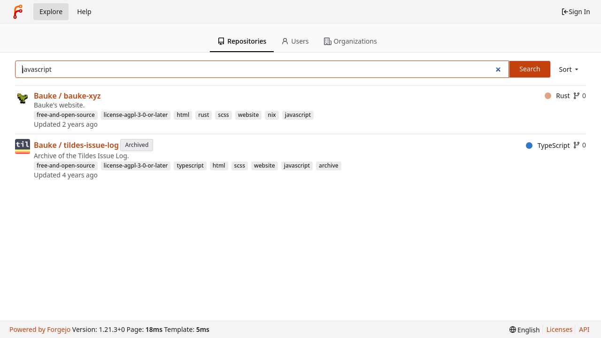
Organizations (350, 41)
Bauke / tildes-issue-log (76, 145)
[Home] (18, 11)
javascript (298, 115)
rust (203, 115)
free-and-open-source (66, 115)
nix (272, 115)
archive (329, 165)
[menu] (569, 69)
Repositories (241, 41)
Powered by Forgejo (39, 329)
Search (529, 68)
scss (223, 115)
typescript (190, 165)
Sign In (575, 11)
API (584, 329)
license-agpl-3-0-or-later (136, 115)
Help (84, 11)
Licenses (560, 329)
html (183, 115)
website (248, 115)
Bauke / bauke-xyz (67, 95)
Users (294, 41)
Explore (50, 11)
